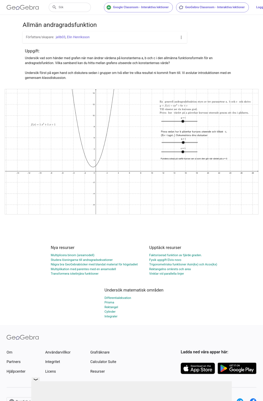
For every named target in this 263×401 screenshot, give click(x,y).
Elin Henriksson (78, 37)
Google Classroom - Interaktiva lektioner (138, 7)
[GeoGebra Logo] (23, 7)
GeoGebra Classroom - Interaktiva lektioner (212, 7)
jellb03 (61, 37)
